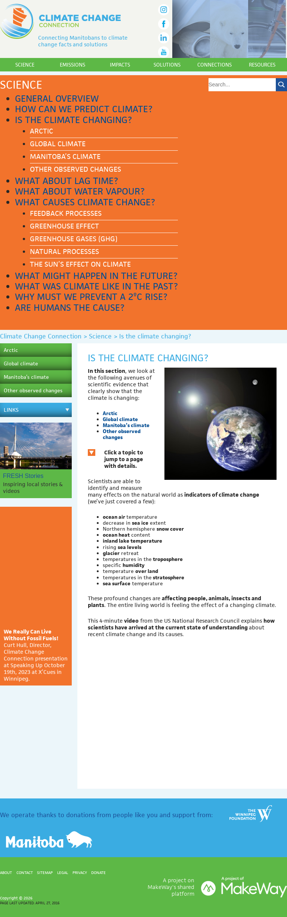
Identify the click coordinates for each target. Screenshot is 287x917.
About (6, 872)
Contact (24, 872)
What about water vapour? (80, 191)
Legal (62, 872)
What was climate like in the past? (96, 286)
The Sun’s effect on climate (80, 264)
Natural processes (64, 251)
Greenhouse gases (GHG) (73, 238)
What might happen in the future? (96, 276)
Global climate (58, 143)
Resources (262, 64)
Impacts (120, 64)
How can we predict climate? (83, 109)
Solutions (167, 64)
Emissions (72, 64)
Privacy (79, 872)
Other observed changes (75, 169)
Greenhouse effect (64, 226)
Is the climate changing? (73, 120)
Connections (214, 64)
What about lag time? (66, 181)
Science (24, 64)
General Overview (57, 98)
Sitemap (45, 872)
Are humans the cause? (69, 307)
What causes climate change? (85, 202)
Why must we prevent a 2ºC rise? (91, 297)
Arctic (41, 131)
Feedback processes (66, 213)
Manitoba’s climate (65, 156)
